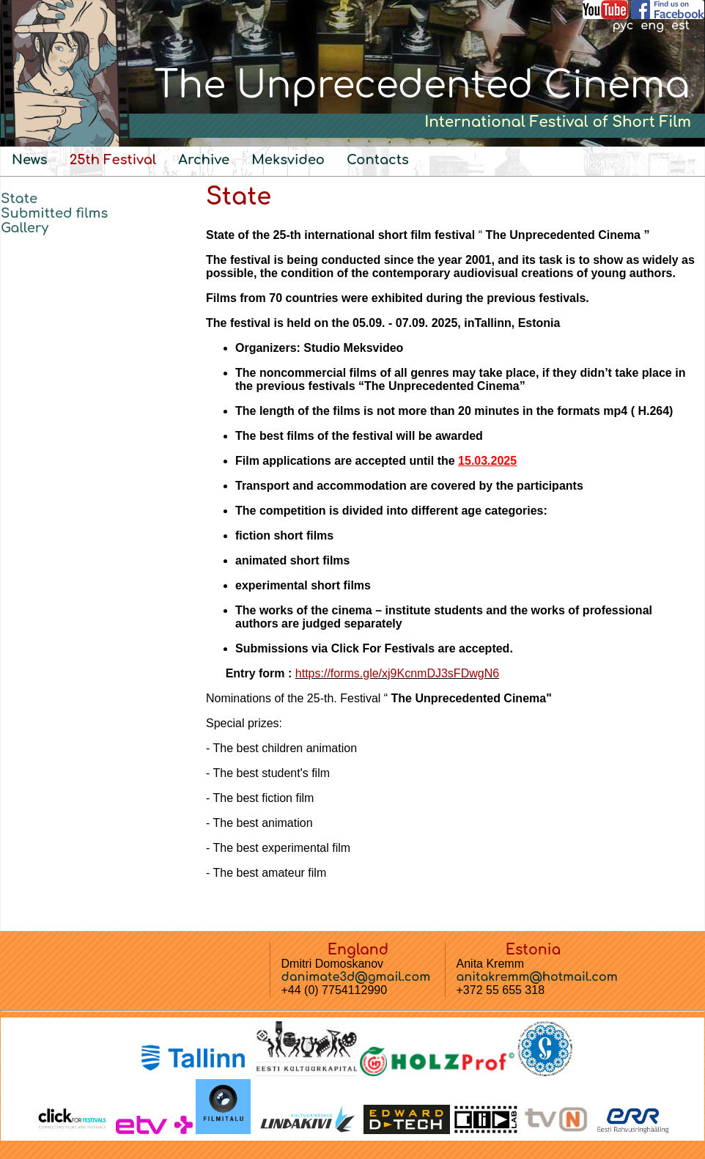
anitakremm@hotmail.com (537, 977)
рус (622, 25)
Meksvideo (288, 159)
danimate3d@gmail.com (356, 977)
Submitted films (54, 213)
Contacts (378, 159)
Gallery (24, 228)
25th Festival (113, 159)
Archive (203, 159)
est (680, 25)
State (19, 198)
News (30, 159)
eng (652, 25)
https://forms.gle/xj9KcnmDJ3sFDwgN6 (397, 673)
